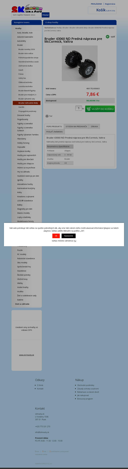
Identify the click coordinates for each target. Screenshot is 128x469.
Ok (56, 236)
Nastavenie (68, 236)
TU (75, 241)
